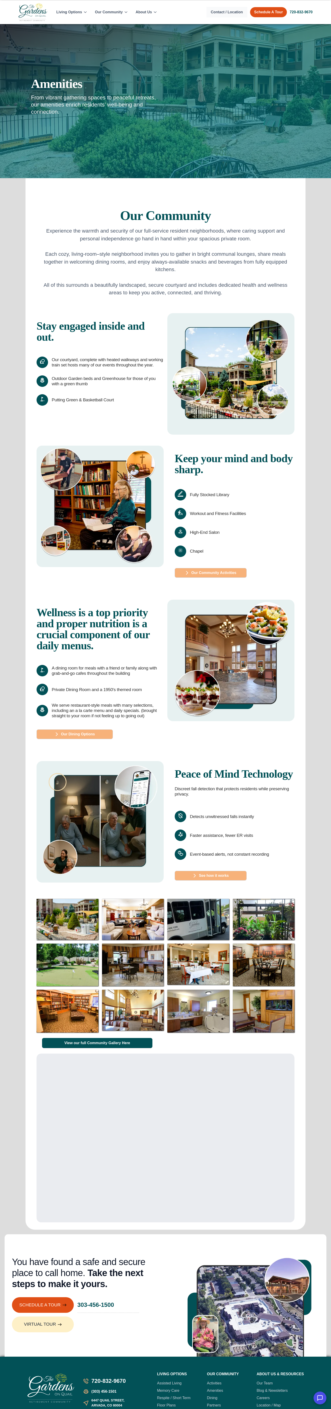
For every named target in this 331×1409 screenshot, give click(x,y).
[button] (72, 12)
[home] (32, 12)
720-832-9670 (301, 12)
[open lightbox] (67, 919)
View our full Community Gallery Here (97, 1043)
